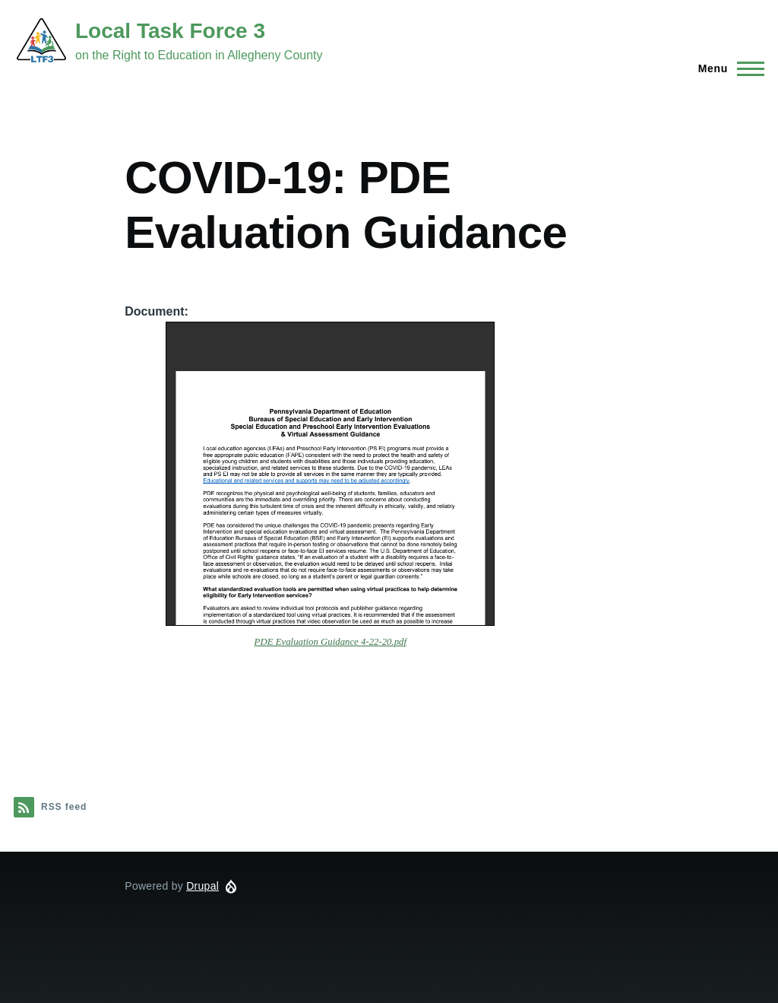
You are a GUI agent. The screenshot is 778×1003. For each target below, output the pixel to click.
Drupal (202, 886)
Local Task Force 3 (170, 31)
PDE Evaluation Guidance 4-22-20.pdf (330, 641)
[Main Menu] (727, 68)
